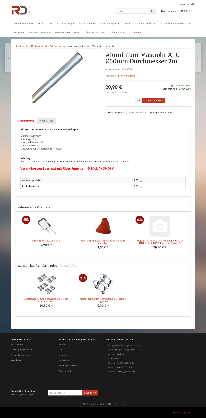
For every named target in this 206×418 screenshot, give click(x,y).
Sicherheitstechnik (94, 32)
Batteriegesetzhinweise (69, 365)
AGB (60, 349)
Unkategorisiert (117, 32)
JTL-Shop (188, 412)
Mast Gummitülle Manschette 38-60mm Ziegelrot (103, 242)
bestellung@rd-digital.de (125, 371)
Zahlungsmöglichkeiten (21, 349)
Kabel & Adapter (109, 23)
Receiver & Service (39, 32)
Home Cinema (87, 23)
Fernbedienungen (23, 23)
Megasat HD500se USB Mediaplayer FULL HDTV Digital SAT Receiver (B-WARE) (160, 242)
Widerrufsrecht (65, 371)
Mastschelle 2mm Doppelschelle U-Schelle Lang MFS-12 (103, 300)
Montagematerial (39, 46)
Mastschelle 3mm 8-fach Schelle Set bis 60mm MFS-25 (46, 300)
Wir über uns (17, 344)
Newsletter (16, 360)
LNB (127, 23)
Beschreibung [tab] (26, 120)
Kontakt (190, 4)
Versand (125, 92)
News (182, 4)
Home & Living (65, 23)
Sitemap (62, 355)
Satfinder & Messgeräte (67, 32)
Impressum (63, 360)
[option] (46, 233)
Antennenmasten (57, 46)
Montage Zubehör (145, 23)
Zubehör (135, 32)
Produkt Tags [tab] (46, 120)
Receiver (19, 32)
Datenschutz (64, 344)
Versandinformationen (21, 355)
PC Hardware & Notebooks (175, 23)
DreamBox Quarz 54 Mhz (46, 240)
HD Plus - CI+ (45, 23)
